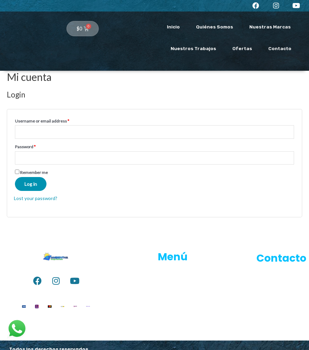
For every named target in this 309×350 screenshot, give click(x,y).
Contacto (279, 48)
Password (25, 146)
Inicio (173, 26)
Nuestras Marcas (270, 26)
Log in (30, 184)
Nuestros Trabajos (193, 48)
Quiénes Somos (214, 26)
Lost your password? (35, 198)
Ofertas (242, 48)
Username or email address (42, 121)
